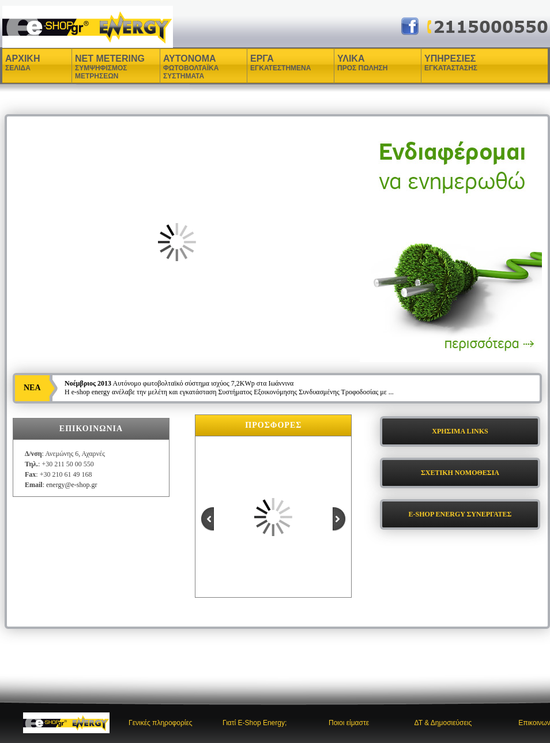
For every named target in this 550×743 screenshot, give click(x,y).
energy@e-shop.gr (71, 485)
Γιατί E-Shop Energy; (255, 723)
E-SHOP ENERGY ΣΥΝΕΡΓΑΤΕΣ (460, 514)
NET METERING (110, 67)
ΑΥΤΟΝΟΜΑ (191, 67)
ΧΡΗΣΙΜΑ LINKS (460, 431)
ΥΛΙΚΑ (352, 63)
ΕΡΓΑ (263, 63)
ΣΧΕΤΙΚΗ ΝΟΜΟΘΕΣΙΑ (460, 473)
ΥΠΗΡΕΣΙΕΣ (450, 63)
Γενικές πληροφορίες (161, 723)
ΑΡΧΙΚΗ (22, 63)
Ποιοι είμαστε (349, 723)
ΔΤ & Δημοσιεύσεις (443, 723)
